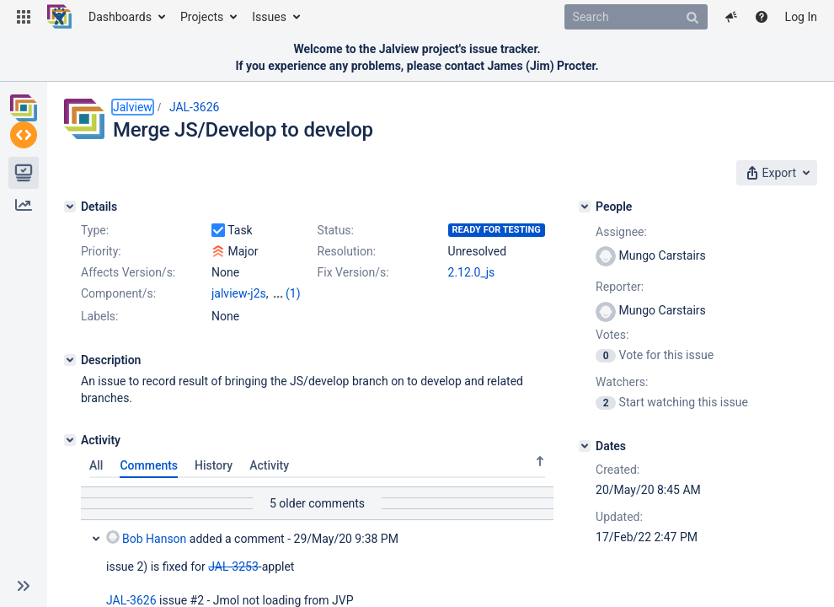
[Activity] (70, 455)
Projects (201, 17)
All (96, 480)
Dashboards (120, 17)
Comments (149, 480)
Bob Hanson (146, 553)
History (214, 480)
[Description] (70, 375)
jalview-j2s (238, 293)
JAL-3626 (194, 107)
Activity (269, 480)
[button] (23, 17)
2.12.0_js (471, 272)
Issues (269, 17)
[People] (585, 206)
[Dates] (585, 446)
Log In (801, 17)
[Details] (70, 206)
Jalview (132, 107)
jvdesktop (236, 310)
